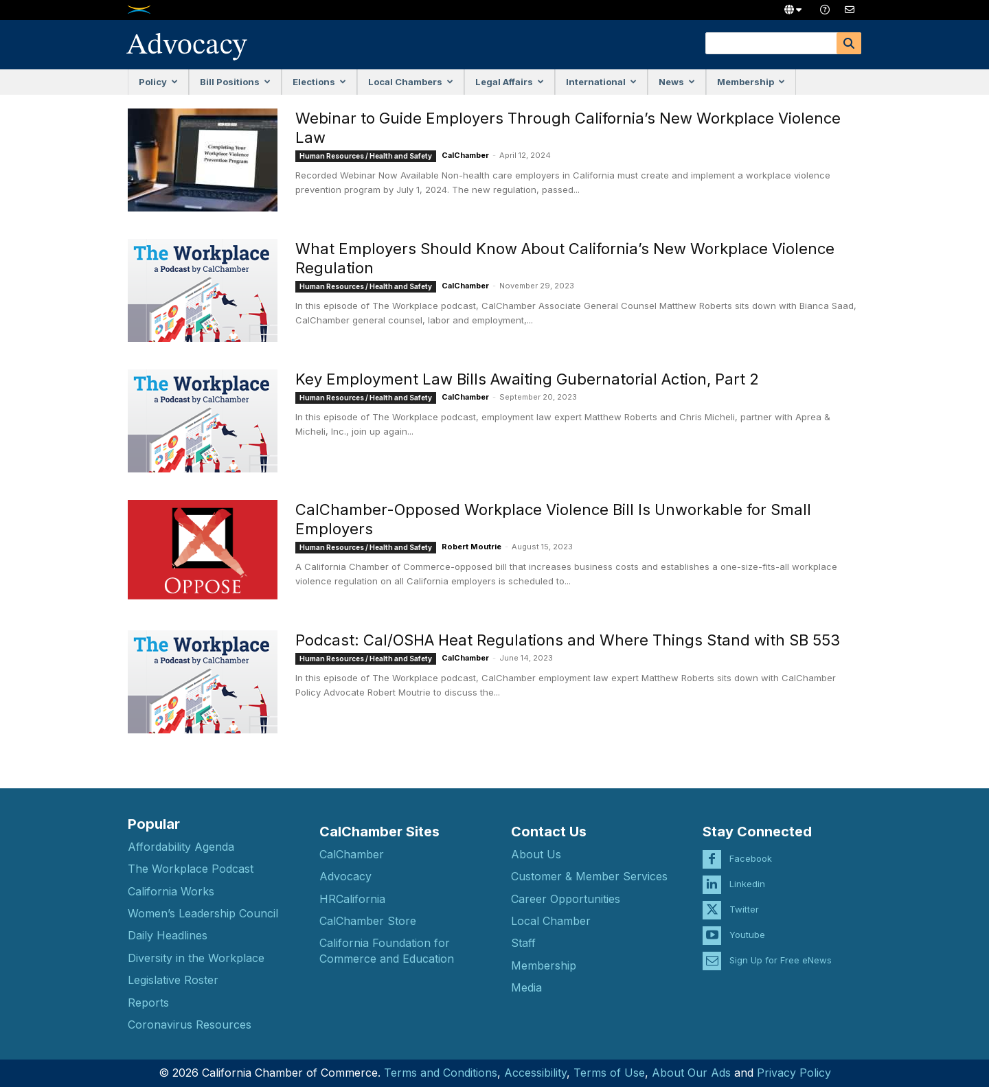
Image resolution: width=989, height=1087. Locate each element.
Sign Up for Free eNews (780, 952)
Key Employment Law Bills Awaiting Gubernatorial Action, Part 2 (527, 379)
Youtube (747, 927)
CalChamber (465, 155)
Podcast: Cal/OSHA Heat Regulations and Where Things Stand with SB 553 (567, 640)
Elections (319, 81)
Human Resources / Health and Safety (365, 156)
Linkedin (747, 876)
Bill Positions (235, 81)
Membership (751, 81)
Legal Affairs (509, 81)
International (601, 81)
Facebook (750, 850)
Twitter (744, 901)
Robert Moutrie (471, 546)
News (677, 81)
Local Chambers (410, 81)
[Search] (849, 43)
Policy (158, 81)
